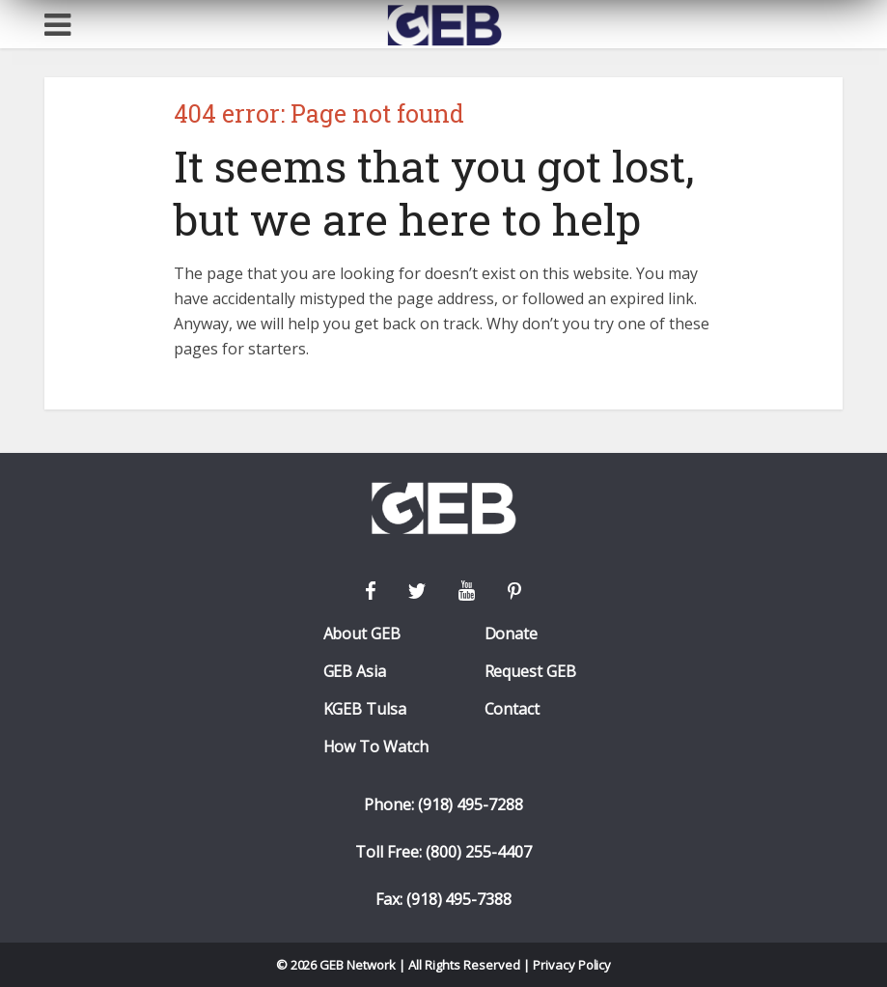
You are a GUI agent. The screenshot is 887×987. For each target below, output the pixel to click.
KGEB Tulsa (365, 709)
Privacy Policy (572, 964)
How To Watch (376, 747)
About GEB (362, 634)
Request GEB (531, 672)
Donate (512, 634)
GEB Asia (355, 672)
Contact (513, 709)
